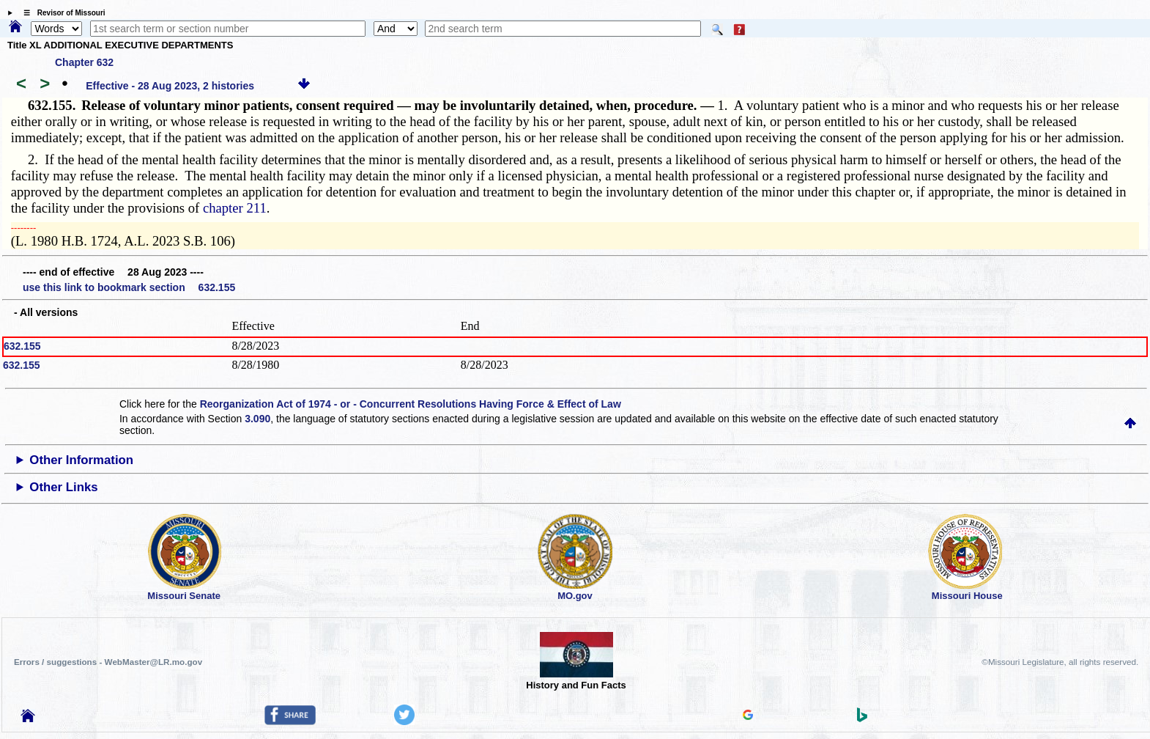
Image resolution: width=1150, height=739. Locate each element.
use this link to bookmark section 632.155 (129, 287)
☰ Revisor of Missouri (60, 13)
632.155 (22, 346)
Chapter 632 (84, 62)
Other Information (81, 460)
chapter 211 (235, 208)
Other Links (63, 487)
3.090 (257, 418)
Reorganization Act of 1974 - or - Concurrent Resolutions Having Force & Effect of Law (410, 404)
